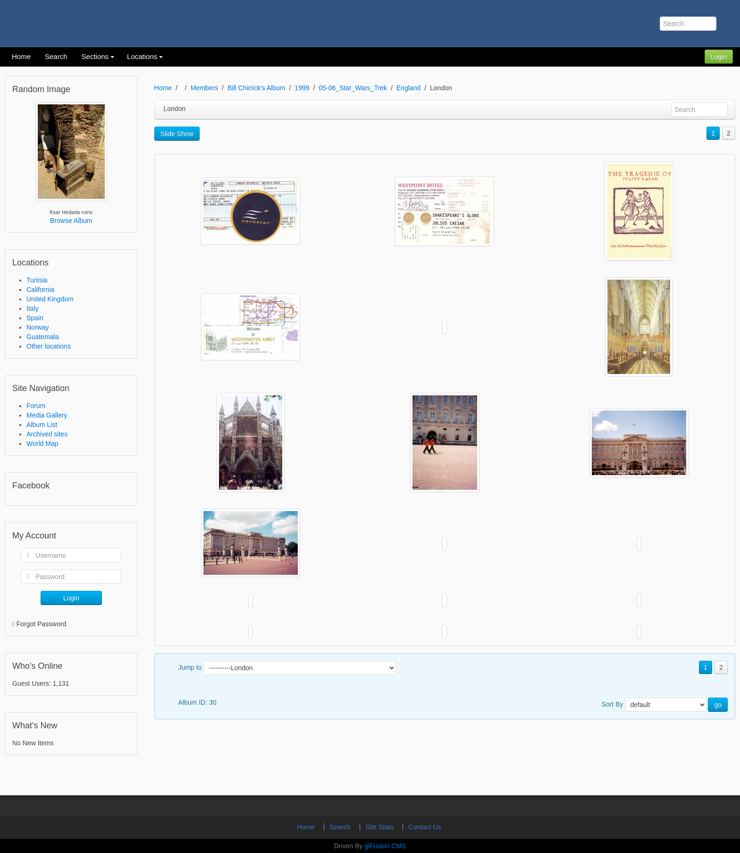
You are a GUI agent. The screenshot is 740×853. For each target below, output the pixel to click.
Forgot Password (42, 624)
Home (163, 88)
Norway (37, 327)
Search (340, 827)
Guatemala (42, 337)
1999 (301, 88)
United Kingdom (50, 299)
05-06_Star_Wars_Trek (353, 88)
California (40, 289)
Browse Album (71, 220)
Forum (35, 405)
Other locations (48, 346)
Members (204, 88)
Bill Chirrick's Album (256, 88)
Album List (41, 424)
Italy (32, 308)
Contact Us (424, 827)
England (408, 88)
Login (719, 56)
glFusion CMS (385, 846)
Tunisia (37, 280)
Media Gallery (46, 415)
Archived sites (46, 434)
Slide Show (176, 133)
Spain (34, 318)
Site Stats (380, 827)
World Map (42, 443)
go (718, 704)
